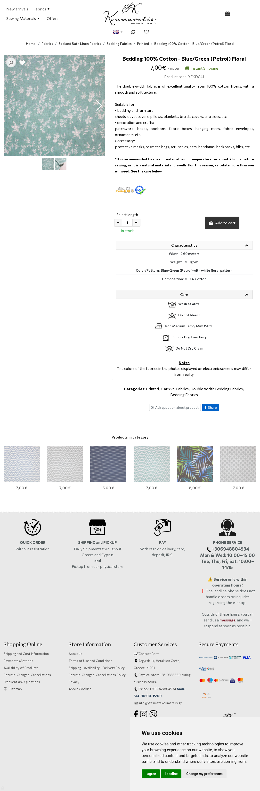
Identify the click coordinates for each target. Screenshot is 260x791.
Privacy (74, 665)
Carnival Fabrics (175, 388)
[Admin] (3, 787)
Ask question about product (175, 407)
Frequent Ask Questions (22, 665)
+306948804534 (162, 672)
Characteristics (184, 245)
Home (30, 43)
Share (210, 407)
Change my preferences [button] (204, 774)
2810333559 (171, 658)
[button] (99, 105)
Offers (52, 18)
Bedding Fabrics (184, 394)
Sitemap (13, 672)
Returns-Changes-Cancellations (27, 658)
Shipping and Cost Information (26, 637)
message (227, 603)
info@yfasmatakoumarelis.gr (160, 686)
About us (75, 637)
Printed (152, 388)
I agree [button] (151, 774)
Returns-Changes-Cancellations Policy (97, 658)
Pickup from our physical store (97, 549)
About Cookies (80, 672)
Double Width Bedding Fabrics (216, 388)
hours (151, 665)
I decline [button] (171, 774)
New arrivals (17, 9)
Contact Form (148, 637)
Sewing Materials (22, 18)
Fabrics (41, 9)
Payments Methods (18, 644)
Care (184, 294)
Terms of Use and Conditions (90, 644)
